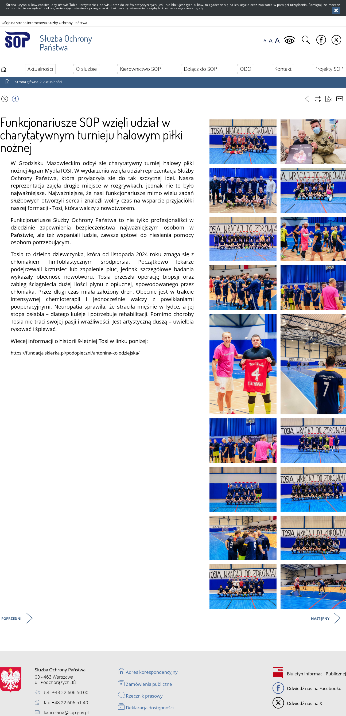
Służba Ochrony (47, 39)
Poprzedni (11, 620)
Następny (320, 620)
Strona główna (26, 83)
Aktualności (52, 83)
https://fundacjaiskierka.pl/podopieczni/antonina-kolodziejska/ (75, 354)
